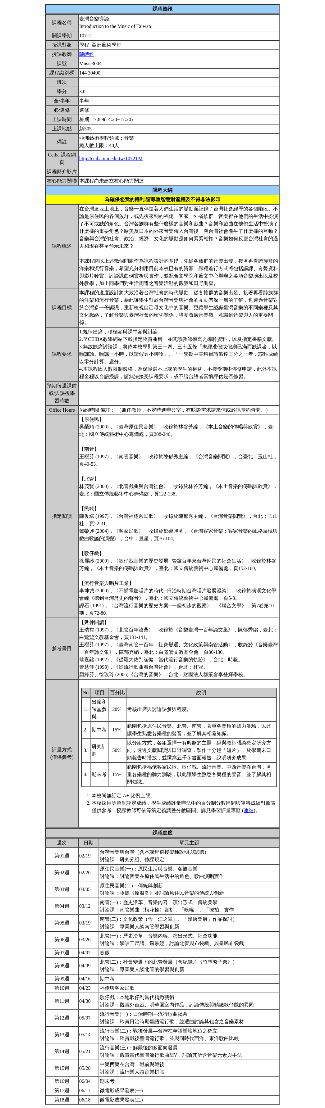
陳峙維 (86, 54)
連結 (249, 810)
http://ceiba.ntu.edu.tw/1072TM (111, 158)
